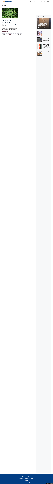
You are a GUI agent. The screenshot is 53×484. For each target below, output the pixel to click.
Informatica (40, 1)
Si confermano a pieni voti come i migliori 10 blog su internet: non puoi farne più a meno (46, 52)
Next (20, 34)
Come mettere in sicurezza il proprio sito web (46, 32)
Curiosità (35, 1)
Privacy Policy (26, 482)
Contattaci (32, 478)
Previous (3, 34)
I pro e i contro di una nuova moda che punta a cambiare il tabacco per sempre (43, 25)
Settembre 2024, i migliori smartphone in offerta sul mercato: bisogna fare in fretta (46, 46)
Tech (48, 1)
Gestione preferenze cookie (50, 483)
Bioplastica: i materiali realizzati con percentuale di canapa (9, 22)
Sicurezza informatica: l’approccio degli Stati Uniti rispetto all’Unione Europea (46, 39)
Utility (45, 1)
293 (18, 34)
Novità (31, 1)
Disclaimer (30, 482)
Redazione (22, 482)
